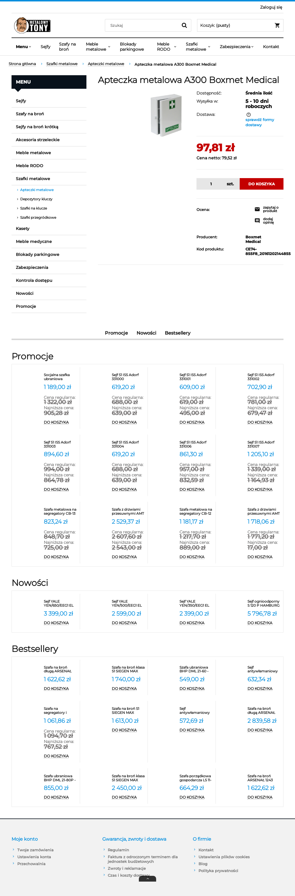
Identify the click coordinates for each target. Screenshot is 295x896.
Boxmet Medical (247, 239)
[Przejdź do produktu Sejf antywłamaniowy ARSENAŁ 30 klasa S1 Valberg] (264, 669)
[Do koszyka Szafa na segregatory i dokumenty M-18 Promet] (60, 756)
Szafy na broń (30, 113)
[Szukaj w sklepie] (142, 25)
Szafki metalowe (33, 178)
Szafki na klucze (33, 208)
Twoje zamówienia (35, 850)
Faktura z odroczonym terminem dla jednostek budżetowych (143, 859)
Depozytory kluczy (36, 199)
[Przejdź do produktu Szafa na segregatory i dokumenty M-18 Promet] (60, 711)
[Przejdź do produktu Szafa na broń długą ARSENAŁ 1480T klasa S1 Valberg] (264, 711)
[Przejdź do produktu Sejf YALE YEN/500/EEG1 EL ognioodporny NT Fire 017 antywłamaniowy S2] (128, 603)
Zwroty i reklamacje (127, 868)
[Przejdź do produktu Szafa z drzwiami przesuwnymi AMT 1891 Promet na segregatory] (264, 512)
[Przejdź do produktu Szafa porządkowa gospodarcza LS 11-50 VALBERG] (196, 778)
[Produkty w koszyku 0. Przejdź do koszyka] (240, 25)
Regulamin (118, 850)
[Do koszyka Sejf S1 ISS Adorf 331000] (128, 422)
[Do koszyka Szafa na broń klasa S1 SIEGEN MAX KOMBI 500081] (128, 688)
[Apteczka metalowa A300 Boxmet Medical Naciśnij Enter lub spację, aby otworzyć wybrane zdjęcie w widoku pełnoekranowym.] (166, 115)
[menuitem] (24, 46)
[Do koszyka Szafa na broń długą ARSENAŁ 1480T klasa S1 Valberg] (264, 730)
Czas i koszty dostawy (129, 875)
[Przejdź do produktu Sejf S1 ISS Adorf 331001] (196, 377)
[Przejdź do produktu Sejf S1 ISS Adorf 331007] (264, 444)
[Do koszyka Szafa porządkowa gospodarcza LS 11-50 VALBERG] (196, 797)
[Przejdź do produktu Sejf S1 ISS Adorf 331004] (128, 444)
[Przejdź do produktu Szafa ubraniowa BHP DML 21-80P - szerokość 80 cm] (60, 778)
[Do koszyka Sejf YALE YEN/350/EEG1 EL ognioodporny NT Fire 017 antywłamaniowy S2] (196, 623)
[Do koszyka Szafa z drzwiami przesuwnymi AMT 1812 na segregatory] (128, 557)
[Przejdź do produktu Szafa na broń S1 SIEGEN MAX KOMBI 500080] (128, 711)
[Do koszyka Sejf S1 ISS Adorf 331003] (60, 489)
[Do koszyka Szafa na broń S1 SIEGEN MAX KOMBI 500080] (128, 730)
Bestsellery (177, 333)
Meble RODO (29, 165)
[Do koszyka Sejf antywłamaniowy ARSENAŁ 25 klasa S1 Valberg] (196, 730)
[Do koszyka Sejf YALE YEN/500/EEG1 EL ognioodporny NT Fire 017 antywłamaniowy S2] (128, 623)
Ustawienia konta (34, 856)
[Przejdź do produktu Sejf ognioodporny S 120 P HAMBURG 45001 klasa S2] (264, 603)
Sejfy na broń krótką (37, 126)
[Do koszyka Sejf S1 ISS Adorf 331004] (128, 489)
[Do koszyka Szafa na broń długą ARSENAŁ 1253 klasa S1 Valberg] (60, 688)
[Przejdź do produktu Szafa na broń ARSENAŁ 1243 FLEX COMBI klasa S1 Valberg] (264, 778)
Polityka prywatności (218, 870)
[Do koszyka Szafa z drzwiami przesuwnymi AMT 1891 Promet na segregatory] (264, 557)
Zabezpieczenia (32, 267)
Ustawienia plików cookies (224, 856)
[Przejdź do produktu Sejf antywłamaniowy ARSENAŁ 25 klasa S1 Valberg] (196, 711)
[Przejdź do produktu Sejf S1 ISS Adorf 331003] (60, 444)
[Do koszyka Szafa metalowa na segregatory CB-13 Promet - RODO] (60, 557)
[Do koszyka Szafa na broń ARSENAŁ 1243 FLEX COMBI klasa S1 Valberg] (264, 797)
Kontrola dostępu (34, 280)
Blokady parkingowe (37, 254)
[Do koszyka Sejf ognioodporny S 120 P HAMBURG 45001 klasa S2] (264, 623)
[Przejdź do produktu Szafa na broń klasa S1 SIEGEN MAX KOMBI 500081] (128, 669)
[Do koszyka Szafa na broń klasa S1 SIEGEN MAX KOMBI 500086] (128, 797)
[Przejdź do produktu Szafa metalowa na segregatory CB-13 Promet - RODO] (60, 512)
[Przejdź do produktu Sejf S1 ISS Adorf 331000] (128, 377)
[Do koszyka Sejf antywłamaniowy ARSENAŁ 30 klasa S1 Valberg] (264, 688)
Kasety (22, 228)
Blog (202, 863)
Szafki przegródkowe (38, 217)
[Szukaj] (184, 25)
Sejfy (21, 100)
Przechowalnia (31, 863)
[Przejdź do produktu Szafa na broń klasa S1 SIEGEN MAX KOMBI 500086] (128, 778)
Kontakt (205, 850)
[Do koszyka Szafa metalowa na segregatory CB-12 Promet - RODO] (196, 557)
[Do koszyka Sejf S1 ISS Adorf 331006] (196, 489)
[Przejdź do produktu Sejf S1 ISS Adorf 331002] (264, 377)
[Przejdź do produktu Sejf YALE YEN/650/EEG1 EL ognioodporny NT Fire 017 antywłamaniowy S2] (60, 603)
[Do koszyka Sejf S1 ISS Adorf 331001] (196, 422)
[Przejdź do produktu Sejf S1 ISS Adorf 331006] (196, 444)
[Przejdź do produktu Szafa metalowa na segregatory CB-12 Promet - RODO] (196, 512)
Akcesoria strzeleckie (38, 139)
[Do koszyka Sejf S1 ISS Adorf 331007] (264, 489)
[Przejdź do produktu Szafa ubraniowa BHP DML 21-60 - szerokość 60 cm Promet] (196, 669)
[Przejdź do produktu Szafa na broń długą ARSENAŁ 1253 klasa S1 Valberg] (60, 669)
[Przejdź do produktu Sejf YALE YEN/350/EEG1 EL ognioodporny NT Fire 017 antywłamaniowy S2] (196, 603)
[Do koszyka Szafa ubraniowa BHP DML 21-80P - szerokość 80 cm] (60, 797)
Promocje (26, 306)
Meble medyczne (34, 241)
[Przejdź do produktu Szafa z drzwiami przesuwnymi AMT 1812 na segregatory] (128, 512)
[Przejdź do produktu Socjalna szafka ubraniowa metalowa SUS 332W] (60, 377)
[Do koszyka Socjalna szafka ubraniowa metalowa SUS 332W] (60, 422)
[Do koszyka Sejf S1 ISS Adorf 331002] (264, 422)
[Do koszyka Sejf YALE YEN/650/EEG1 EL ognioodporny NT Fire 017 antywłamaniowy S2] (60, 623)
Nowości (24, 293)
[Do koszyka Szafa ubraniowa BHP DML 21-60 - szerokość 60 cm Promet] (196, 688)
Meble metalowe (33, 152)
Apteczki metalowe (37, 190)
